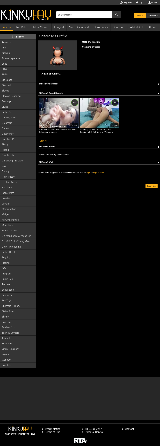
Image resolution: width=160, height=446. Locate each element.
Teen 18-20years (10, 332)
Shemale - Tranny (11, 305)
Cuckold (6, 128)
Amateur (6, 42)
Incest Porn (8, 192)
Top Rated (22, 27)
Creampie (7, 122)
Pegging (6, 257)
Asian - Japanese (11, 58)
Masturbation (9, 209)
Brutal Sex (7, 112)
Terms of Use (52, 432)
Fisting (5, 149)
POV (4, 268)
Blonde (5, 90)
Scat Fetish (8, 289)
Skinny (5, 316)
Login (140, 2)
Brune (5, 106)
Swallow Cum (9, 327)
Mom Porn (7, 225)
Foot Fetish (8, 155)
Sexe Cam (119, 27)
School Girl (7, 295)
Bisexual (6, 85)
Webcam (6, 359)
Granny (5, 171)
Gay (4, 166)
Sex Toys (6, 300)
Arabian (6, 53)
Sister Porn (8, 311)
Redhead (6, 284)
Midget (5, 214)
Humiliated (7, 187)
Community (101, 27)
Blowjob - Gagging (11, 96)
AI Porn (152, 27)
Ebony (5, 144)
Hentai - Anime (9, 182)
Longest (59, 27)
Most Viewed (41, 27)
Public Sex (7, 279)
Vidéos (6, 27)
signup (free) (98, 173)
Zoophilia (6, 365)
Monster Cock (9, 230)
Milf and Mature (10, 219)
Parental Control (94, 432)
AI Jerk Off (136, 27)
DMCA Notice (52, 429)
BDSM (5, 74)
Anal (4, 47)
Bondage (6, 101)
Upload (153, 2)
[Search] (84, 14)
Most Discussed (79, 27)
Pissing (5, 262)
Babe (4, 63)
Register (126, 2)
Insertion (6, 198)
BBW (4, 69)
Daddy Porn (8, 133)
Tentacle (6, 338)
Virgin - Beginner (10, 349)
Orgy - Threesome (11, 246)
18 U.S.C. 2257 (93, 429)
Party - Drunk (8, 252)
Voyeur (5, 354)
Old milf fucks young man (15, 241)
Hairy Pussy (8, 176)
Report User (151, 186)
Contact (129, 429)
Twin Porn (7, 343)
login (88, 173)
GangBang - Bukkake (12, 160)
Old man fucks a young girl (16, 235)
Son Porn (6, 322)
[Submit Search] (116, 14)
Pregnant (6, 273)
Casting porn (8, 117)
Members (153, 15)
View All (43, 141)
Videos (140, 15)
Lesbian (6, 203)
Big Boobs (7, 79)
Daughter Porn (9, 139)
